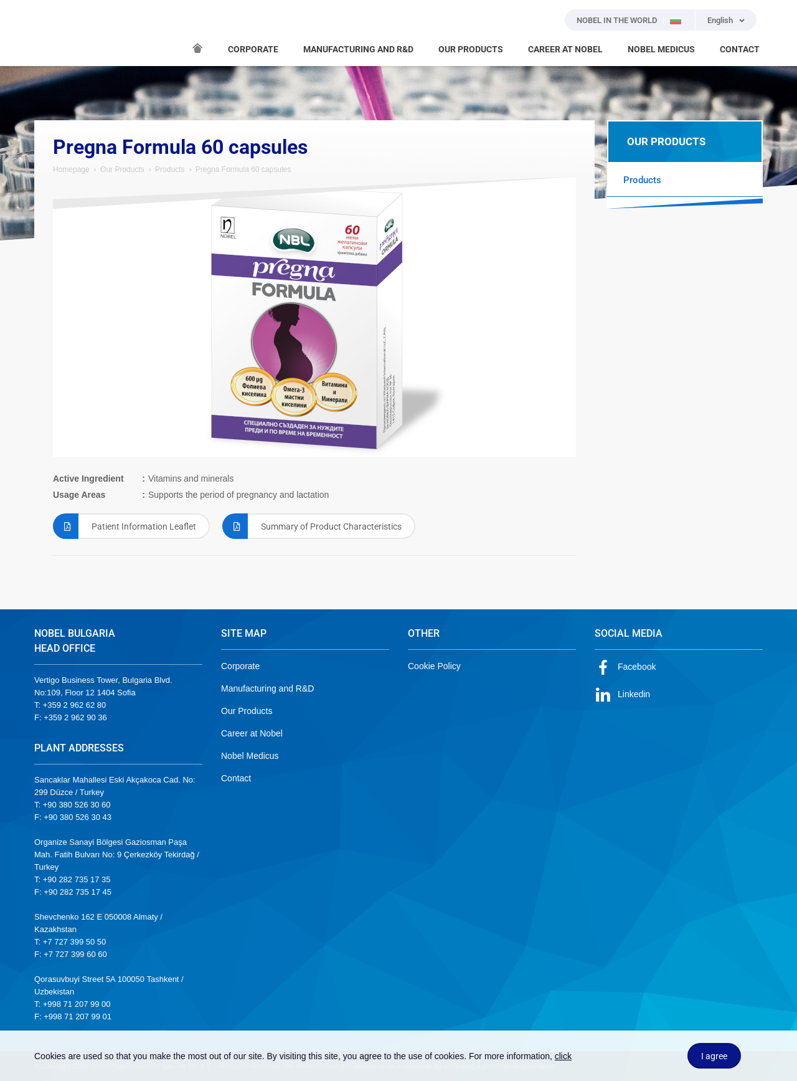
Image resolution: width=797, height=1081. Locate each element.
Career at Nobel (252, 733)
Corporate (240, 666)
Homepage (71, 169)
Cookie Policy (434, 666)
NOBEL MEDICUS (661, 49)
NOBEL (51, 33)
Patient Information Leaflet (124, 526)
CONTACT (740, 49)
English (720, 20)
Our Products (122, 169)
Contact (236, 778)
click (563, 1056)
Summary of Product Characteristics (312, 526)
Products (169, 169)
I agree (714, 1056)
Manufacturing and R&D (267, 688)
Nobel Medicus (250, 756)
